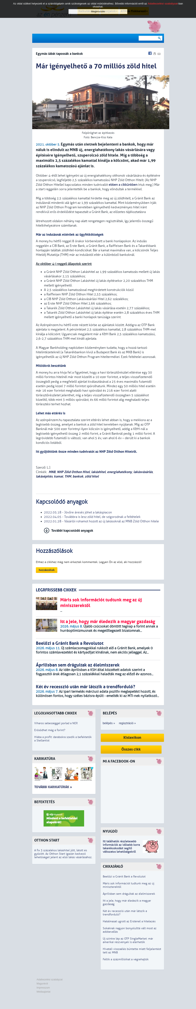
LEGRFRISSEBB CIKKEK (56, 590)
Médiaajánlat (43, 991)
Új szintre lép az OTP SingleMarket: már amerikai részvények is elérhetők (128, 940)
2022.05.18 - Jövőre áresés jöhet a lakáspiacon (78, 512)
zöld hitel (92, 476)
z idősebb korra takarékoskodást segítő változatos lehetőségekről (121, 848)
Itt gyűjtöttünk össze (51, 452)
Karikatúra (44, 759)
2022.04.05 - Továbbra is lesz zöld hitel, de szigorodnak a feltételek (92, 517)
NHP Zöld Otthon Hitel (73, 472)
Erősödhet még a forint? (49, 730)
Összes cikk (131, 749)
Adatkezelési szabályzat (50, 979)
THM (67, 476)
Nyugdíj (110, 831)
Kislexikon (132, 738)
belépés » (109, 723)
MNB (52, 472)
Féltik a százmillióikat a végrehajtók (126, 959)
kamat (58, 476)
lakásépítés (44, 476)
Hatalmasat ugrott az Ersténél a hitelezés (129, 921)
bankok (78, 476)
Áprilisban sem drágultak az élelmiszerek (129, 894)
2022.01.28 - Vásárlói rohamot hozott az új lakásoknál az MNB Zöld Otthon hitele (101, 521)
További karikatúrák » (53, 787)
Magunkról (42, 983)
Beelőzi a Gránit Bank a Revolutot (124, 876)
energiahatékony (119, 472)
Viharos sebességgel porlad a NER (56, 723)
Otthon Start (46, 840)
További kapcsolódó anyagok (72, 531)
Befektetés (44, 802)
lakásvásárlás (143, 472)
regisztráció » (127, 723)
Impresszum (43, 987)
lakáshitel (98, 472)
